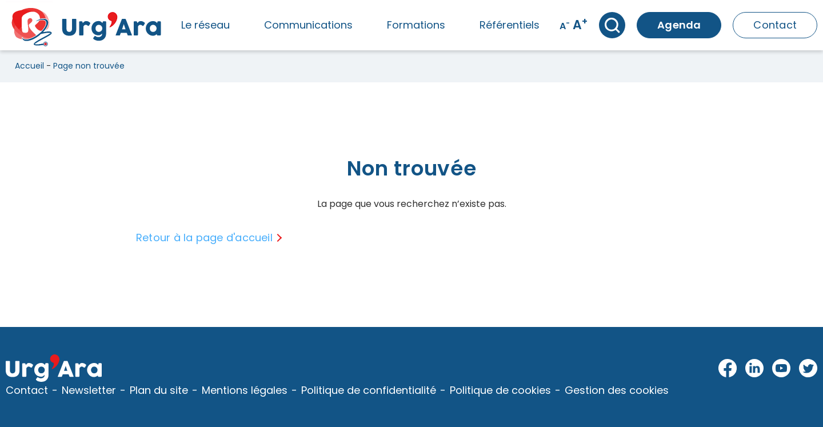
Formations (416, 25)
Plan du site (159, 390)
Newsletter (89, 390)
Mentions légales (244, 390)
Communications (308, 25)
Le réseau (205, 25)
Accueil (29, 65)
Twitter (808, 368)
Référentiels (510, 25)
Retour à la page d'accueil (204, 237)
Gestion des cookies (617, 390)
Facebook (727, 368)
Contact (775, 25)
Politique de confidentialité (368, 390)
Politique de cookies (500, 390)
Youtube (781, 368)
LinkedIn (755, 368)
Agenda (679, 25)
